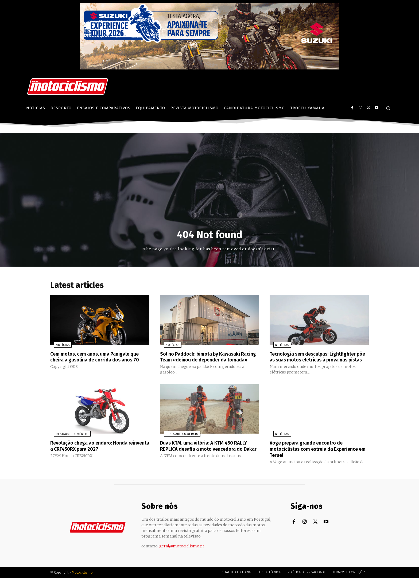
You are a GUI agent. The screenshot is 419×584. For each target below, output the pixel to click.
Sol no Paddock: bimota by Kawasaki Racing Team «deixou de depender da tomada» (206, 361)
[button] (388, 108)
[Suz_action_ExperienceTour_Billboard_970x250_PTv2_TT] (209, 68)
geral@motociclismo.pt (181, 552)
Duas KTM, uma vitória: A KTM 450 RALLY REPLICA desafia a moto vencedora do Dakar (209, 455)
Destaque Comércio (68, 441)
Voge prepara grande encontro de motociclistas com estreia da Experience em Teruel (311, 455)
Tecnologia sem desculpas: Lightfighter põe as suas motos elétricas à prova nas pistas (319, 361)
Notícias (59, 346)
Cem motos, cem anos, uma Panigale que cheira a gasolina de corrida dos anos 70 (94, 361)
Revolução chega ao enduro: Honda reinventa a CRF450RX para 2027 (93, 452)
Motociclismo (82, 579)
